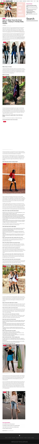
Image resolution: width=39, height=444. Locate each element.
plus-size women (8, 203)
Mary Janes (16, 30)
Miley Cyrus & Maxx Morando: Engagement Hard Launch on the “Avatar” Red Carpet (30, 12)
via (10, 64)
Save (2, 3)
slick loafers (20, 30)
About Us (6, 437)
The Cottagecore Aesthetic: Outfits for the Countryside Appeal (11, 425)
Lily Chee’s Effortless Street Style (7, 428)
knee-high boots (9, 31)
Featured (10, 430)
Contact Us (9, 437)
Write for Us (13, 437)
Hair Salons (29, 437)
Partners (25, 437)
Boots (8, 430)
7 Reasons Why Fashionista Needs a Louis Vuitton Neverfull (31, 10)
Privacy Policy (22, 437)
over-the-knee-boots (22, 31)
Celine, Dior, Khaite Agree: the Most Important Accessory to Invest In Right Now (31, 6)
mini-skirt (12, 232)
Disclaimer (17, 437)
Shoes (12, 430)
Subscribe (32, 437)
